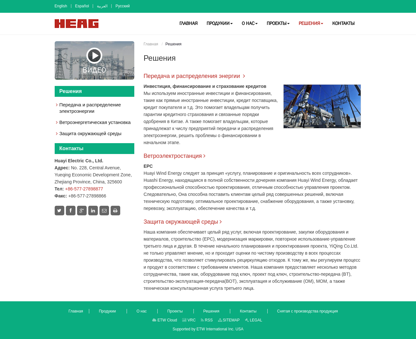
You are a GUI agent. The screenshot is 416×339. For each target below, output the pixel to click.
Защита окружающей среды (181, 222)
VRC (189, 320)
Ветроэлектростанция (173, 156)
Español (82, 6)
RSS (207, 320)
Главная (151, 44)
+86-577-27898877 (84, 188)
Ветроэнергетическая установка (95, 122)
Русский (122, 6)
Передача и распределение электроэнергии (90, 108)
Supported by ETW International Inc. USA (208, 329)
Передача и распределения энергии (193, 76)
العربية (102, 6)
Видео (94, 60)
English (61, 6)
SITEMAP (229, 320)
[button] (220, 23)
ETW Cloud (164, 320)
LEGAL (253, 320)
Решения (70, 91)
